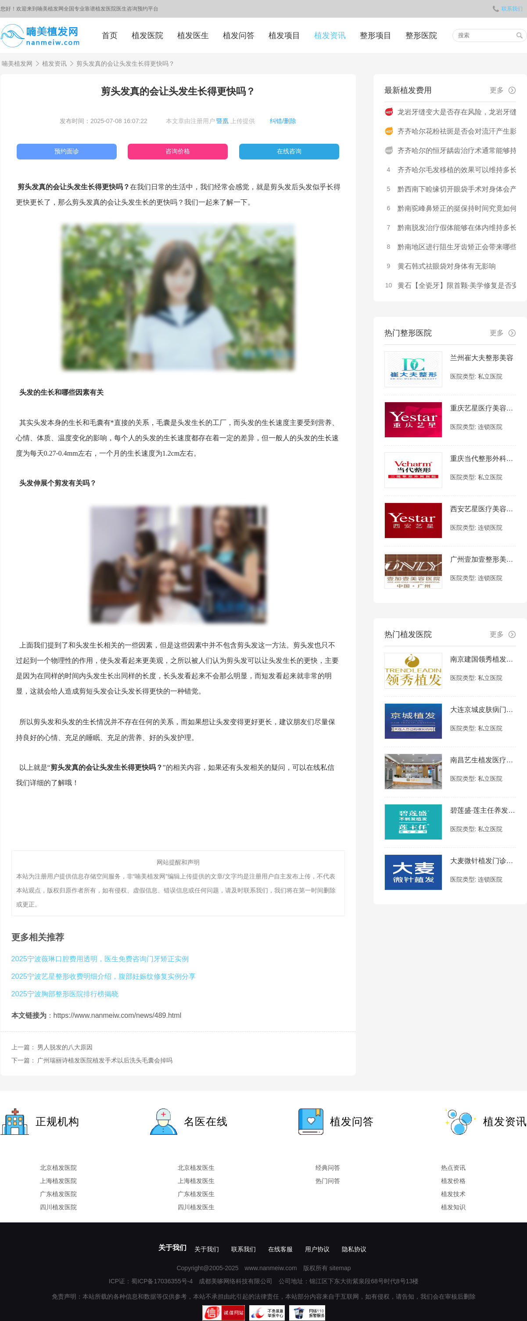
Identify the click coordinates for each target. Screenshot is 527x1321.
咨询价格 (177, 151)
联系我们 (508, 9)
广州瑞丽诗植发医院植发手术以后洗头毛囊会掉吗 (104, 1060)
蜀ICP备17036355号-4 (162, 1281)
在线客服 (280, 1249)
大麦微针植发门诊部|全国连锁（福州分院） (483, 860)
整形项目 (375, 35)
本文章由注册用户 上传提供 (210, 120)
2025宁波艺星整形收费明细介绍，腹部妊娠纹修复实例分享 (103, 976)
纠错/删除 (283, 120)
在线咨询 (289, 151)
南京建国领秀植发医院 (483, 659)
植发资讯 (330, 35)
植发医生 (193, 35)
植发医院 (147, 35)
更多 (503, 90)
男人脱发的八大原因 (65, 1047)
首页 (110, 35)
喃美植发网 (17, 63)
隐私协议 (354, 1249)
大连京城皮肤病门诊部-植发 (483, 709)
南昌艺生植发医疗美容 (483, 760)
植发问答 (239, 35)
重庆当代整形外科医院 (483, 458)
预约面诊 (66, 151)
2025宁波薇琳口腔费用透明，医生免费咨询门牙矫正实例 (100, 959)
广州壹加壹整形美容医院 (483, 559)
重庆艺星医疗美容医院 (483, 408)
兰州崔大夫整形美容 (481, 357)
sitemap (340, 1267)
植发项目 (284, 35)
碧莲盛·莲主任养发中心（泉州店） (483, 810)
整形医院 (421, 35)
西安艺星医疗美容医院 (483, 509)
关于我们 (172, 1247)
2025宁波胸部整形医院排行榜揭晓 (64, 994)
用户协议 (317, 1249)
